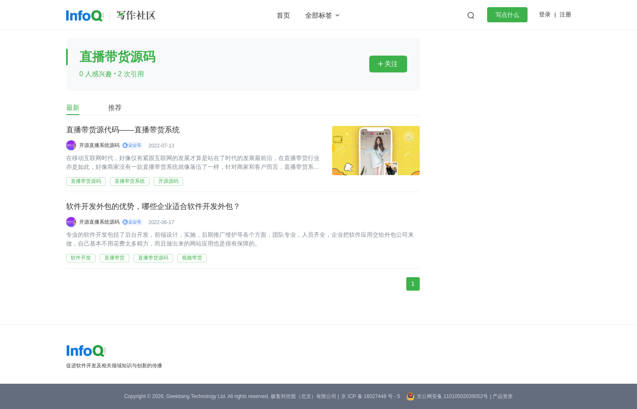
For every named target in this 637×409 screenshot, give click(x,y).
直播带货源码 (86, 181)
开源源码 (168, 181)
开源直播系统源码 (99, 145)
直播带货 (114, 258)
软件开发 (81, 258)
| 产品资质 (501, 396)
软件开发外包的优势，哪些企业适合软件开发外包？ (153, 207)
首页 (283, 15)
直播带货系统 (130, 181)
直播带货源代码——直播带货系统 (123, 130)
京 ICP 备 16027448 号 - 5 (370, 396)
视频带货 (192, 258)
